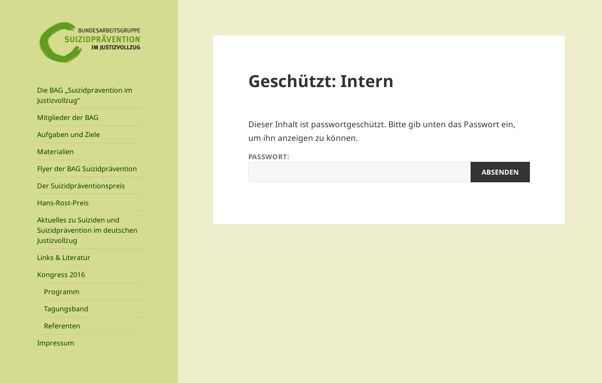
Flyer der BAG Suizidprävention (87, 168)
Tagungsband (66, 308)
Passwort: (389, 167)
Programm (61, 291)
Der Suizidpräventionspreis (81, 185)
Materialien (55, 151)
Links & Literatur (63, 257)
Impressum (55, 343)
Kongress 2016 (61, 274)
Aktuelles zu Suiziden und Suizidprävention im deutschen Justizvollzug (87, 230)
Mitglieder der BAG (68, 117)
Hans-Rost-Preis (63, 203)
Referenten (62, 325)
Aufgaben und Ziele (68, 134)
